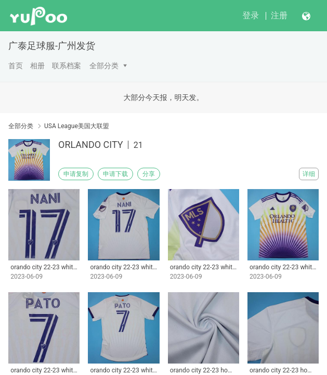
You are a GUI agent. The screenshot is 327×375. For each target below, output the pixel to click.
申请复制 (75, 174)
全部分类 (104, 65)
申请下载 (115, 174)
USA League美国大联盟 (76, 126)
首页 (15, 65)
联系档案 (66, 65)
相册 (37, 65)
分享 (148, 174)
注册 (279, 15)
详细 (309, 174)
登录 (250, 15)
